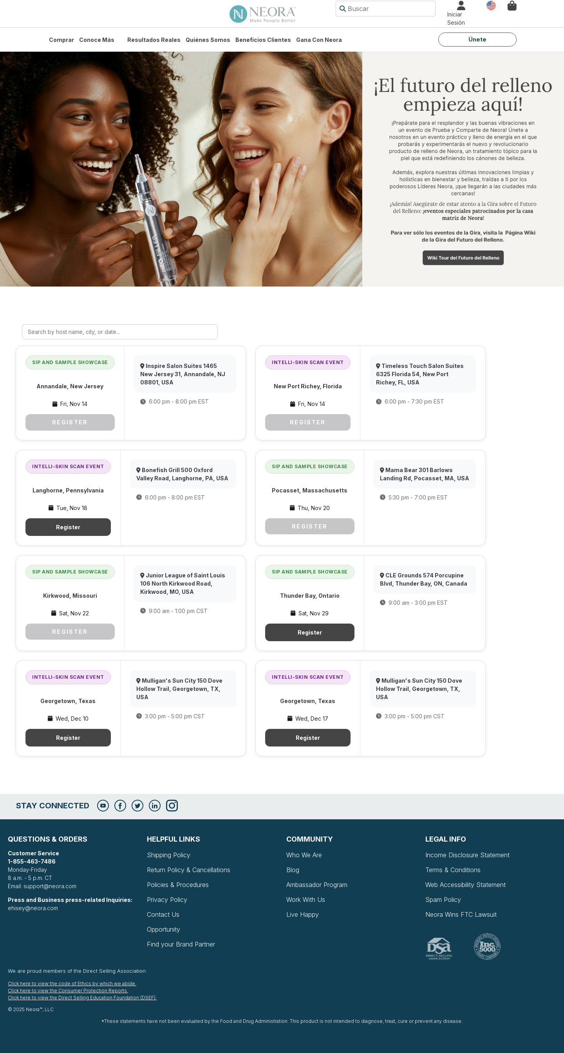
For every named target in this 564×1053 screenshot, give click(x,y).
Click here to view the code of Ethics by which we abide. (72, 983)
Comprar (61, 39)
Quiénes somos (208, 39)
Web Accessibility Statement (465, 885)
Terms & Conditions (453, 870)
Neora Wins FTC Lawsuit (461, 914)
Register (70, 422)
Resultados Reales (154, 39)
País (491, 5)
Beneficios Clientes (263, 39)
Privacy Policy (167, 899)
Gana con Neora (319, 39)
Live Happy (302, 914)
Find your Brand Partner (181, 944)
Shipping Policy (168, 855)
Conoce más (96, 39)
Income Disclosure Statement (467, 855)
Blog (292, 870)
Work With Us (305, 899)
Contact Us (163, 914)
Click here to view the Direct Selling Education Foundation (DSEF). (82, 998)
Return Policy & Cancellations (188, 870)
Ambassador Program (316, 885)
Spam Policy (443, 899)
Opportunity (163, 929)
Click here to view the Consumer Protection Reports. (68, 990)
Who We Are (304, 855)
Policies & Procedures (178, 885)
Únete (477, 39)
